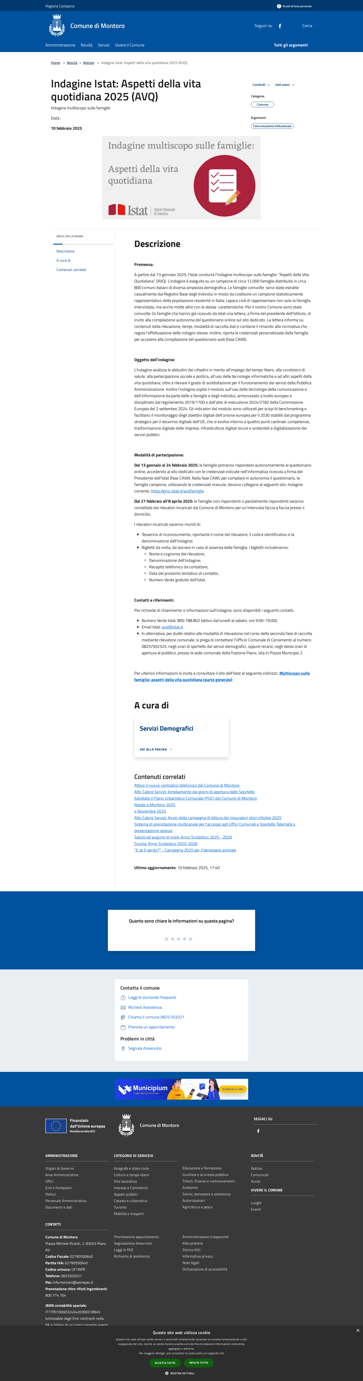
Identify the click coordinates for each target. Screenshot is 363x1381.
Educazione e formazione (202, 1168)
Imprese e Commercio (131, 1187)
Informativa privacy (197, 1256)
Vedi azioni (285, 85)
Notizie (88, 62)
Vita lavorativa (125, 1181)
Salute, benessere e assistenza (206, 1194)
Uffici (49, 1181)
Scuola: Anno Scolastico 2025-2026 (165, 843)
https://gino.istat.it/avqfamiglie (177, 491)
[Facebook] (268, 25)
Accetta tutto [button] (165, 1363)
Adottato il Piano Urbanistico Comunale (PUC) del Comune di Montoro (195, 798)
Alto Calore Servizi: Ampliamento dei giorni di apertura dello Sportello (194, 792)
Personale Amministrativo (65, 1200)
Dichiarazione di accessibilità (204, 1269)
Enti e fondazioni (58, 1187)
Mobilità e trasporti (129, 1213)
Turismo (120, 1207)
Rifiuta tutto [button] (198, 1362)
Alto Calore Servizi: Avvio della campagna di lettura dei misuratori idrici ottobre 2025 (207, 818)
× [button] (358, 1330)
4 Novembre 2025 (150, 811)
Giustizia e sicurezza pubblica (205, 1174)
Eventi (256, 1209)
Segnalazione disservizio (133, 1243)
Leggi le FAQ (123, 1249)
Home (55, 62)
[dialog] (181, 1353)
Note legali (190, 1262)
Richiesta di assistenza (132, 1256)
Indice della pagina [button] (69, 236)
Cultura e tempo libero (131, 1175)
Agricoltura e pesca (197, 1207)
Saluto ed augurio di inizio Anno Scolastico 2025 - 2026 (183, 837)
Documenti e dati (58, 1207)
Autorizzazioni (193, 1200)
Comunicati (260, 1175)
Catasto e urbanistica (130, 1200)
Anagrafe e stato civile (131, 1168)
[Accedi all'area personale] (294, 6)
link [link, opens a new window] (221, 1353)
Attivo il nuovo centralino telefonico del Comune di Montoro (187, 785)
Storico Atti (191, 1249)
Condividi (262, 85)
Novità (72, 62)
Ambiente (190, 1187)
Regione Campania (60, 6)
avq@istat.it (172, 627)
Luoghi (256, 1203)
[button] (181, 1373)
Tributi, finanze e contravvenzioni (208, 1181)
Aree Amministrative (61, 1175)
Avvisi (255, 1181)
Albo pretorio (192, 1243)
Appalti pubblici (126, 1194)
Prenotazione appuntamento (136, 1237)
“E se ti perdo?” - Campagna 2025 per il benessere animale (185, 850)
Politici (50, 1194)
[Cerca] (312, 25)
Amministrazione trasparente (205, 1237)
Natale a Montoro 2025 (154, 805)
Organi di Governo (59, 1168)
